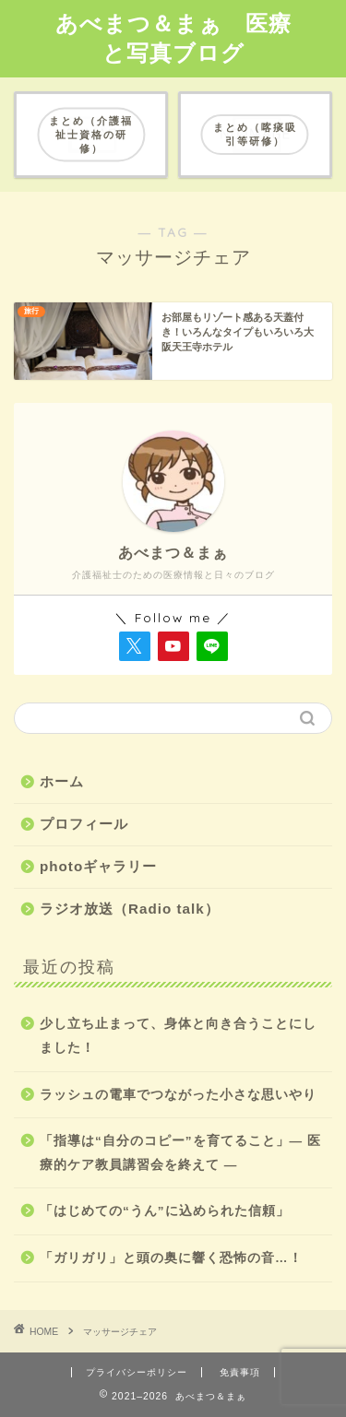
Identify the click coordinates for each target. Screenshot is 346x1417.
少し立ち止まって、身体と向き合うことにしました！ (178, 1036)
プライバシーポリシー (136, 1372)
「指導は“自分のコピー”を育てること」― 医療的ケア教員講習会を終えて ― (180, 1153)
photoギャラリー (98, 866)
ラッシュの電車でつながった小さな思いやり (178, 1095)
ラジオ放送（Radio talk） (130, 908)
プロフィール (84, 824)
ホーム (62, 781)
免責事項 (240, 1372)
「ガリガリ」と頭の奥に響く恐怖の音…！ (171, 1258)
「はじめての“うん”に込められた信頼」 (165, 1211)
